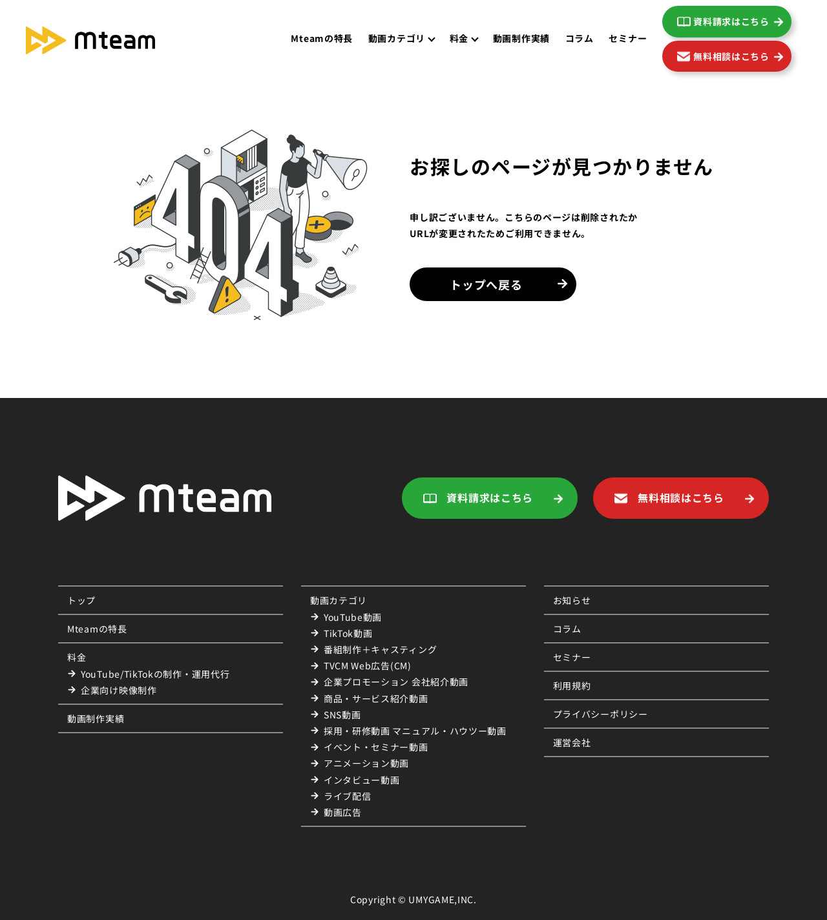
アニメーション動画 (366, 763)
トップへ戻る (486, 284)
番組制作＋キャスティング (380, 649)
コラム (579, 38)
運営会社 (572, 742)
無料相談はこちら (731, 56)
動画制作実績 (521, 38)
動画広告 (343, 812)
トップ (81, 600)
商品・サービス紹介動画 (376, 698)
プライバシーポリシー (600, 713)
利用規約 (572, 685)
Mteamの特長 (322, 38)
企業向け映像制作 (119, 690)
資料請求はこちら (731, 21)
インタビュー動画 (362, 779)
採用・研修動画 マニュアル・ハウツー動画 (415, 730)
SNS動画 (342, 714)
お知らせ (572, 600)
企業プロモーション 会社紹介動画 (396, 681)
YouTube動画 (353, 617)
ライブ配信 (348, 795)
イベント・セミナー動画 (376, 746)
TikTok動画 (348, 633)
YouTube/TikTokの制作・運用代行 (155, 673)
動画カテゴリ (338, 600)
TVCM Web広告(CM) (368, 665)
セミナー (628, 38)
